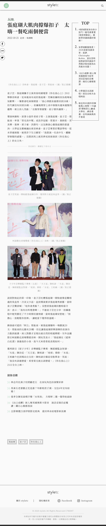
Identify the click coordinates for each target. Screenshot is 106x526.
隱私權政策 (44, 500)
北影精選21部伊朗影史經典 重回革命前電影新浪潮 (38, 411)
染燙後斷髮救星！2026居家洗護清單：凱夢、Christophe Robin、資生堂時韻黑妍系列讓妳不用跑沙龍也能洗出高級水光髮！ (87, 56)
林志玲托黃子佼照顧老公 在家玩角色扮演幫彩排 (37, 382)
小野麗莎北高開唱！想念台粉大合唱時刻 (87, 93)
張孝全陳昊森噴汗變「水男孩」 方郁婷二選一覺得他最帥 (41, 396)
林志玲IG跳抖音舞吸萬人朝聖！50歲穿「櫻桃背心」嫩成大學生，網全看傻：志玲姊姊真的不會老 (87, 109)
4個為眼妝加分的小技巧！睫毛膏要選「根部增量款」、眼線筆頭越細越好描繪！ (88, 35)
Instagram (84, 500)
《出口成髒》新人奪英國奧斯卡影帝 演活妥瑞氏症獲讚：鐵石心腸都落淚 (39, 404)
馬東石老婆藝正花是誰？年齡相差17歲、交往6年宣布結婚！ (40, 389)
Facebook (65, 500)
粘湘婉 (30, 37)
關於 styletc (22, 500)
